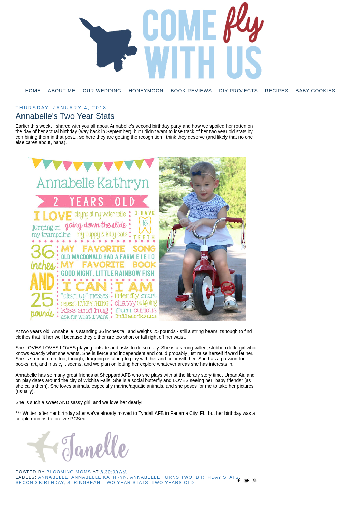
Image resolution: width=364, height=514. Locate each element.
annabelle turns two (161, 477)
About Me (61, 90)
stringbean (84, 482)
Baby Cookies (315, 90)
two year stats (126, 482)
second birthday (40, 482)
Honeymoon (146, 90)
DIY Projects (238, 90)
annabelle (53, 477)
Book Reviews (191, 90)
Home (33, 90)
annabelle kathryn (99, 477)
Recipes (276, 90)
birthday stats (217, 477)
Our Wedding (102, 90)
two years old (173, 482)
